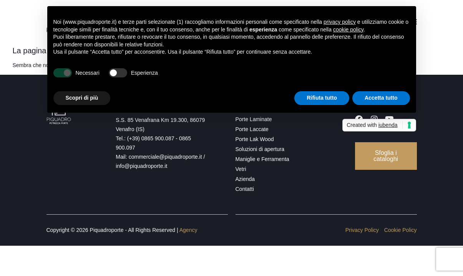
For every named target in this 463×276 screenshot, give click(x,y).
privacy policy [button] (340, 22)
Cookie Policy (400, 230)
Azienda (245, 179)
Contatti (245, 189)
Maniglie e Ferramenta (262, 159)
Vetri (241, 169)
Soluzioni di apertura (260, 149)
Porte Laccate (252, 129)
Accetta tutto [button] (381, 98)
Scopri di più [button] (82, 98)
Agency (188, 230)
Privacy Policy (362, 230)
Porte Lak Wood (255, 139)
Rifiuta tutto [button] (322, 98)
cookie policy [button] (348, 29)
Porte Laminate (254, 119)
